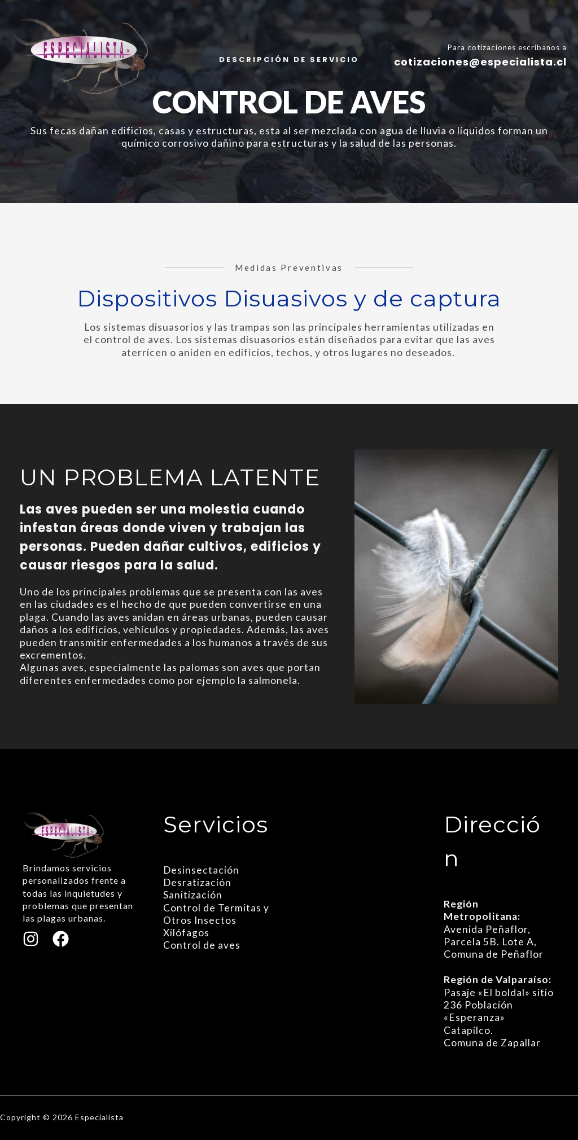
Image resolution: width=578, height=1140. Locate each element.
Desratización (197, 882)
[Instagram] (31, 939)
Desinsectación (201, 870)
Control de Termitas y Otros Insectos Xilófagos (216, 920)
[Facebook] (60, 939)
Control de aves (201, 946)
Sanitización (192, 895)
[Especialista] (81, 54)
